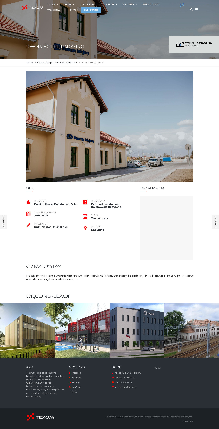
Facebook (76, 372)
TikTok (73, 392)
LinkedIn (76, 382)
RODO (158, 367)
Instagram (77, 377)
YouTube (76, 387)
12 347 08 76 (129, 377)
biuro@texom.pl (129, 387)
